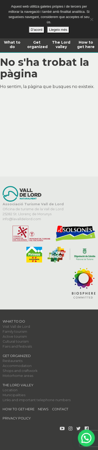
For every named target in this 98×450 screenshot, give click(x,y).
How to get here (86, 44)
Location (10, 390)
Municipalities (14, 395)
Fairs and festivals (17, 346)
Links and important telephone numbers (37, 400)
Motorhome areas (18, 376)
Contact (60, 409)
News (43, 409)
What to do (12, 44)
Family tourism (15, 332)
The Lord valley (61, 44)
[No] (91, 19)
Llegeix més (58, 30)
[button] (86, 439)
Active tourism (15, 336)
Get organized (37, 44)
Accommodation (17, 366)
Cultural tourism (16, 341)
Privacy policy (17, 418)
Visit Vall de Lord (16, 327)
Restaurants (12, 361)
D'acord (36, 30)
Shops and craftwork (20, 371)
